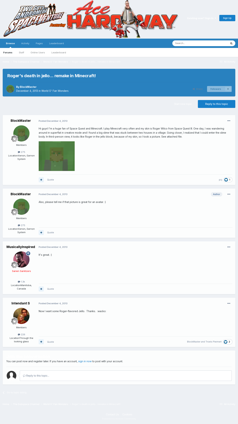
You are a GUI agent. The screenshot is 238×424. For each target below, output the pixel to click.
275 (21, 151)
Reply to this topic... (36, 375)
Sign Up (227, 18)
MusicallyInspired (20, 247)
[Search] (190, 43)
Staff (21, 52)
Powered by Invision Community (119, 418)
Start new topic (183, 103)
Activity (25, 43)
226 (21, 334)
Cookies (127, 414)
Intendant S (21, 303)
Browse (10, 45)
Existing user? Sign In (201, 18)
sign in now (85, 361)
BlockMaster (28, 86)
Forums (7, 52)
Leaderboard (58, 52)
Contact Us (112, 414)
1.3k (21, 281)
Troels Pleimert (213, 341)
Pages (39, 43)
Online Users (38, 52)
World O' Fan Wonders (55, 90)
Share (198, 88)
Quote (50, 179)
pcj (220, 179)
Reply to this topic (216, 103)
